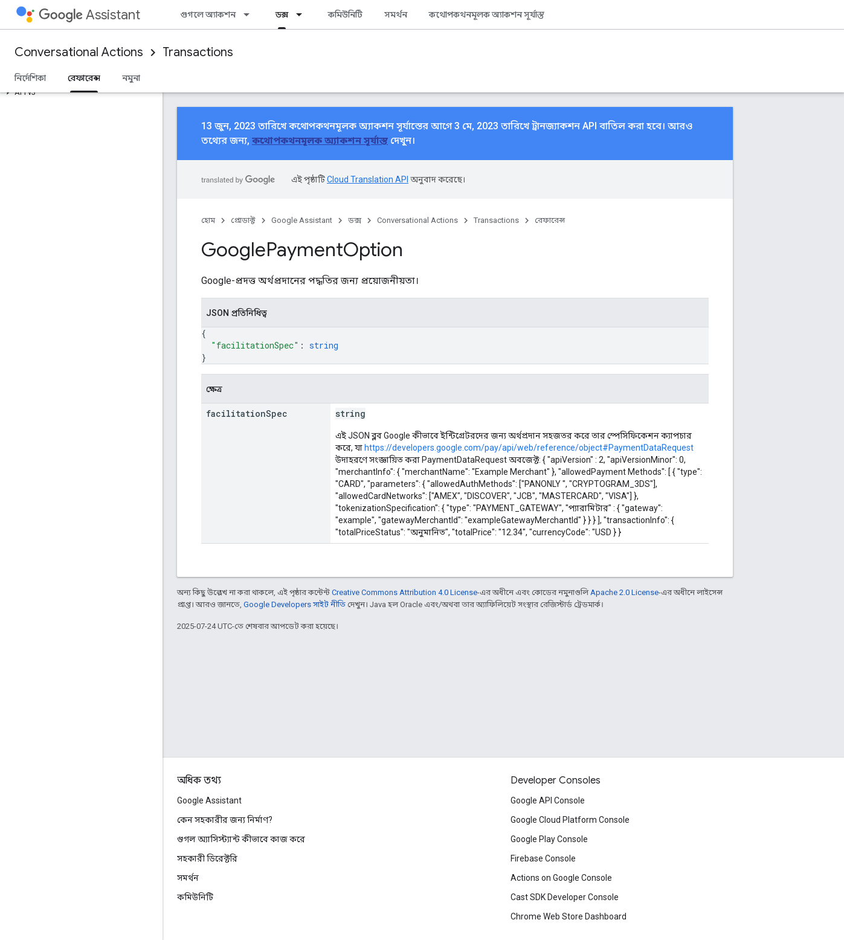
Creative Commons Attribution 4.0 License (404, 592)
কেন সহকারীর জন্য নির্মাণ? (224, 820)
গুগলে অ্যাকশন (208, 14)
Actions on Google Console (561, 878)
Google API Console (548, 800)
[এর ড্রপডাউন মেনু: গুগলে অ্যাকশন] (250, 14)
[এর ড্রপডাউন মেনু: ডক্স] (302, 14)
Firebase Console (543, 858)
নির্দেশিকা (30, 77)
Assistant (89, 15)
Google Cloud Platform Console (570, 820)
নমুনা (131, 77)
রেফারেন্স (550, 220)
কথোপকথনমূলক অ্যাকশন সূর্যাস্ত (486, 14)
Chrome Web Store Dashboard (569, 916)
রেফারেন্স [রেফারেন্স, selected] (84, 77)
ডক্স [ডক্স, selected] (281, 14)
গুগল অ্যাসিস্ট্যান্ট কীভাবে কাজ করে (241, 839)
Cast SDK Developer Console (565, 897)
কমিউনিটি (345, 14)
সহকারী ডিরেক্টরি (207, 858)
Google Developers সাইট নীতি (294, 604)
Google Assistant (301, 220)
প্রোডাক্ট (243, 220)
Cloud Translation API (367, 179)
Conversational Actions (78, 52)
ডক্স (354, 220)
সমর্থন (395, 14)
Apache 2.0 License (624, 592)
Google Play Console (549, 839)
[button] (79, 92)
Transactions (198, 52)
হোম (208, 220)
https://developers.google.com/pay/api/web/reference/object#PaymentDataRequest (529, 447)
